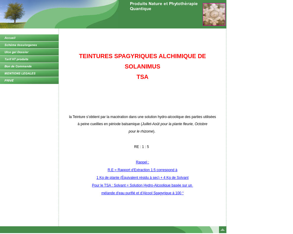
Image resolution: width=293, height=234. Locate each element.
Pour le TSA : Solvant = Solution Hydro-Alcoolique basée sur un (142, 185)
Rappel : (142, 162)
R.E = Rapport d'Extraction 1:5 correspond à (142, 170)
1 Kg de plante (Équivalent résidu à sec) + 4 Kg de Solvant (142, 178)
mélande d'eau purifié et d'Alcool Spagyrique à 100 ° (142, 193)
